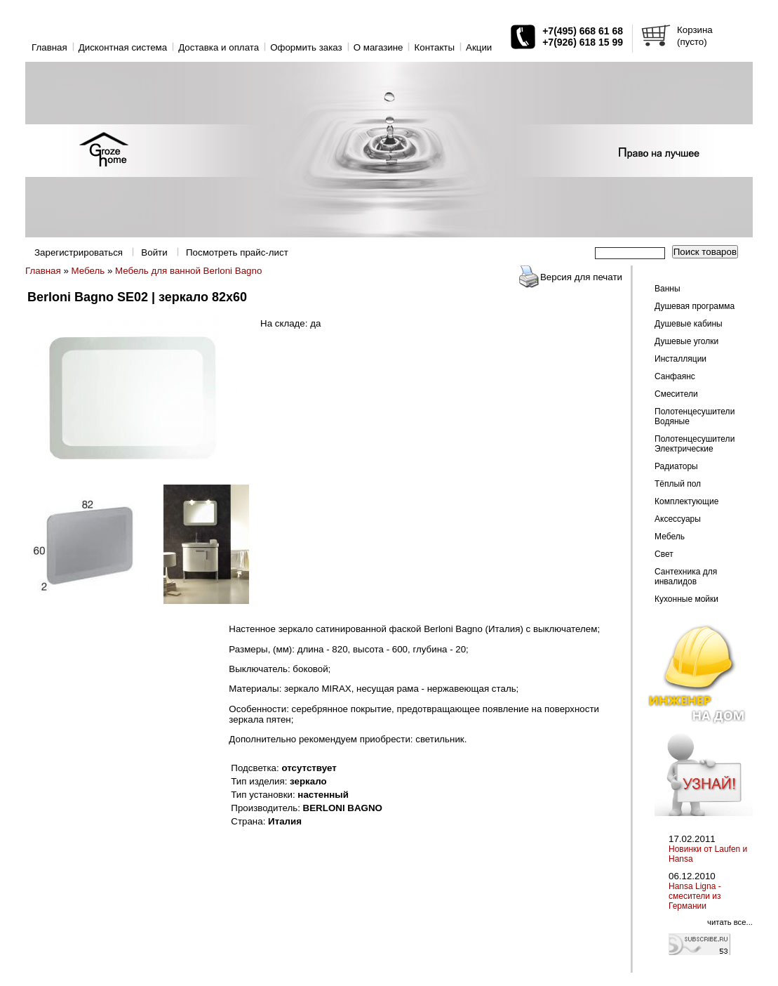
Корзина (695, 30)
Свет (664, 554)
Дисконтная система (123, 47)
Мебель (88, 270)
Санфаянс (675, 376)
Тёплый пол (678, 484)
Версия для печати (581, 277)
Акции (479, 47)
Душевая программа (695, 306)
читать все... (730, 922)
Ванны (667, 289)
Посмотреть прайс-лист (237, 252)
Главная (49, 47)
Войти (154, 252)
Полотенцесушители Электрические (695, 444)
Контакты (434, 47)
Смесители (676, 394)
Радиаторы (676, 466)
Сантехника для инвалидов (686, 576)
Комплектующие (686, 501)
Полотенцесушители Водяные (695, 416)
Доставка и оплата (218, 47)
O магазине (378, 47)
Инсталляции (680, 359)
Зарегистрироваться (78, 252)
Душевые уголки (686, 341)
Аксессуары (678, 519)
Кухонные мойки (686, 599)
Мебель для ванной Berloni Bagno (188, 270)
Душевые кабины (689, 324)
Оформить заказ (306, 47)
